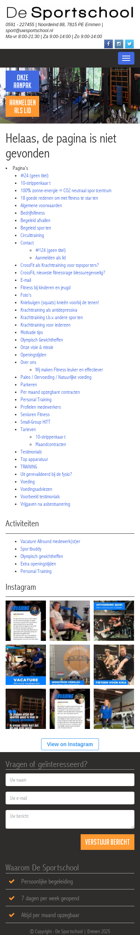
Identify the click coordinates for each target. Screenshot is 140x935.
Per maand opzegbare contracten (50, 392)
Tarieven (28, 429)
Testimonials (31, 452)
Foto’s (26, 295)
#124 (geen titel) (50, 250)
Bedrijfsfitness (33, 213)
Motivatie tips (32, 332)
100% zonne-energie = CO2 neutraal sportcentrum (66, 190)
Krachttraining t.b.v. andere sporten (52, 317)
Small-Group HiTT (35, 422)
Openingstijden (33, 355)
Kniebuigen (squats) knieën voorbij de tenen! (60, 302)
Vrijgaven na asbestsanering (45, 504)
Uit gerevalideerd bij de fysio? (46, 474)
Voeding (28, 481)
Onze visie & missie (37, 347)
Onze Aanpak (22, 81)
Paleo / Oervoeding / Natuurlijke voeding (56, 377)
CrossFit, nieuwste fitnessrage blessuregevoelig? (63, 272)
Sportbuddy (31, 549)
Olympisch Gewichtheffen (42, 340)
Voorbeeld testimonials (40, 496)
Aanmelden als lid (22, 106)
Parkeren (29, 384)
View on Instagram (70, 744)
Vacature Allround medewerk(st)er (50, 541)
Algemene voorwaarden (41, 205)
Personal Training (36, 399)
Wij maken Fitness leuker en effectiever (69, 370)
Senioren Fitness (35, 414)
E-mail (26, 280)
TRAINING (29, 467)
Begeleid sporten (36, 228)
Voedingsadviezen (36, 489)
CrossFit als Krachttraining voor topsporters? (60, 265)
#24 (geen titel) (35, 175)
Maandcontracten (50, 444)
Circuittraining (32, 235)
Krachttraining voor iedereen (46, 325)
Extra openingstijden (38, 564)
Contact (27, 243)
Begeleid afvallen (35, 220)
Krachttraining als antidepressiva (49, 310)
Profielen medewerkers (41, 407)
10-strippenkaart (35, 183)
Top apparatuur (34, 459)
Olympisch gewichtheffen (42, 556)
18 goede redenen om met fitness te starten (59, 198)
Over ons (28, 362)
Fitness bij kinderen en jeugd (46, 287)
